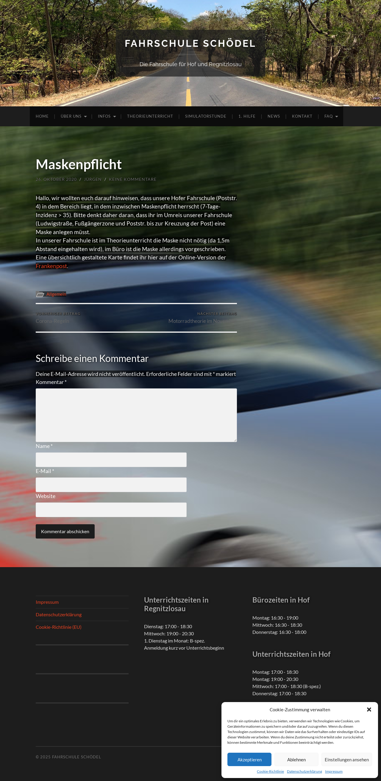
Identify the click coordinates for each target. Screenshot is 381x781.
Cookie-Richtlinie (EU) (59, 627)
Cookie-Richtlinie (270, 771)
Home (42, 116)
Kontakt (302, 116)
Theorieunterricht (150, 116)
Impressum (334, 771)
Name (44, 446)
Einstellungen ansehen (347, 759)
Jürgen (93, 179)
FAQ (328, 116)
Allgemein (56, 294)
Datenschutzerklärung (304, 771)
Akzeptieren (250, 759)
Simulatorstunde (206, 116)
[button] (369, 709)
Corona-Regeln (58, 317)
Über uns (71, 116)
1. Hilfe (247, 116)
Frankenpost (51, 265)
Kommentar (51, 382)
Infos (104, 116)
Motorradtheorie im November (202, 317)
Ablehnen (296, 759)
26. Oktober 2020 (56, 179)
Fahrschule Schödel (190, 43)
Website (45, 496)
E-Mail (45, 471)
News (274, 116)
